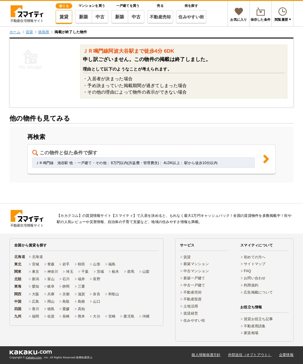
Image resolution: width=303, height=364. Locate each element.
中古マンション (196, 271)
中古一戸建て (194, 285)
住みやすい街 (191, 17)
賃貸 (64, 16)
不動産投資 (192, 299)
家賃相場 (251, 333)
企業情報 (286, 355)
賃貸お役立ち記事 (258, 319)
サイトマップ (255, 264)
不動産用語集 (255, 326)
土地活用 (190, 306)
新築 (83, 16)
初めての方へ (255, 257)
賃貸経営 (190, 313)
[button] (151, 159)
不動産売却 (160, 17)
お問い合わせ (255, 278)
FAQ (247, 271)
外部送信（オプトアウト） (250, 355)
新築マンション (196, 264)
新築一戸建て (194, 278)
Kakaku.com (34, 357)
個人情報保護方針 (205, 355)
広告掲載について (258, 292)
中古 (100, 16)
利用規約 (251, 285)
